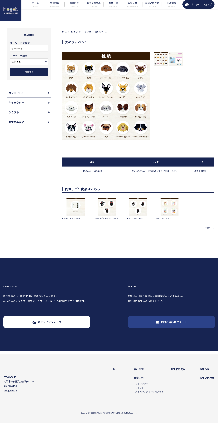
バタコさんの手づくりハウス (149, 391)
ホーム (64, 38)
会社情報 (139, 369)
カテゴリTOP (76, 38)
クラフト (139, 387)
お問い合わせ (206, 377)
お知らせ (204, 369)
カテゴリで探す (18, 62)
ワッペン (88, 38)
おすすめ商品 (178, 369)
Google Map (10, 391)
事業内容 (139, 377)
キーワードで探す (20, 49)
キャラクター (141, 383)
